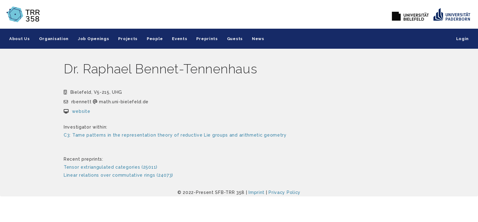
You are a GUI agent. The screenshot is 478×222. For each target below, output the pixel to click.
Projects (127, 38)
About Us (19, 38)
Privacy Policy (285, 192)
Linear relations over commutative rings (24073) (118, 175)
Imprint (257, 192)
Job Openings (93, 38)
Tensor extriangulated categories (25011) (110, 167)
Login (462, 38)
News (258, 38)
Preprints (206, 38)
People (155, 38)
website (81, 111)
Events (179, 38)
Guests (235, 38)
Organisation (54, 38)
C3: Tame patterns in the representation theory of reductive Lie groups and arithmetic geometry (175, 135)
